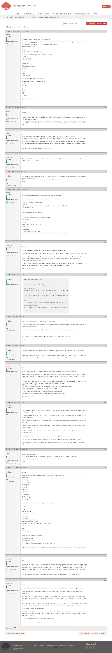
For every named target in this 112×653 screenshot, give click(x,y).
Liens (75, 645)
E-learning (55, 645)
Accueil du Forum (19, 17)
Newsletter (70, 645)
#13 (105, 467)
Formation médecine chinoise (62, 14)
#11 (105, 402)
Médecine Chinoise (43, 14)
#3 (105, 154)
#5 (105, 189)
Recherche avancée (101, 23)
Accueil (17, 14)
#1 (105, 107)
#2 (105, 130)
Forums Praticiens (31, 17)
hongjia (8, 34)
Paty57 (8, 366)
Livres (60, 645)
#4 (105, 171)
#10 (105, 363)
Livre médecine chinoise (82, 14)
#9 (105, 345)
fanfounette (9, 111)
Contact (36, 645)
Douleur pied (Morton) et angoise (15, 633)
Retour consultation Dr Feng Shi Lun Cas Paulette (92, 633)
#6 (105, 242)
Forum (95, 14)
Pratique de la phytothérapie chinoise (48, 17)
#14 (105, 556)
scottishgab (9, 559)
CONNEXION (106, 6)
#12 (105, 450)
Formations (48, 645)
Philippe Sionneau (28, 14)
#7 (105, 274)
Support (41, 645)
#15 (105, 580)
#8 (105, 316)
